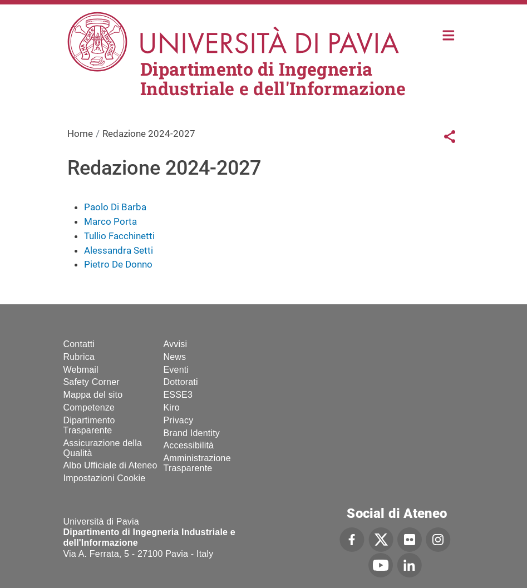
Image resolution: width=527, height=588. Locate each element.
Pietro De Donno (118, 264)
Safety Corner (91, 382)
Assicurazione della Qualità (102, 448)
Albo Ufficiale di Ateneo (110, 465)
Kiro (172, 407)
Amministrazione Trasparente (197, 463)
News (175, 357)
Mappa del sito (93, 394)
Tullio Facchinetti (119, 235)
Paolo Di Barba (115, 207)
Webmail (80, 369)
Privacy (179, 420)
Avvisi (176, 344)
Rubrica (79, 357)
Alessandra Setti (118, 250)
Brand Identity (192, 433)
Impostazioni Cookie (104, 478)
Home (449, 34)
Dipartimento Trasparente (89, 425)
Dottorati (181, 382)
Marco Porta (110, 221)
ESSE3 (178, 394)
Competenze (89, 407)
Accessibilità (189, 445)
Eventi (176, 369)
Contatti (79, 344)
